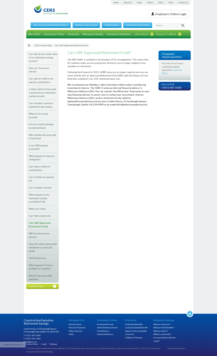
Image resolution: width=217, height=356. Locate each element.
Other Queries (75, 331)
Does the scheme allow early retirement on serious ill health (43, 247)
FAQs (161, 2)
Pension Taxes (75, 324)
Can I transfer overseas (40, 187)
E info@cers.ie (30, 342)
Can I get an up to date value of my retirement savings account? (43, 57)
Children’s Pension (133, 337)
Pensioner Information (119, 34)
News (139, 2)
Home (116, 2)
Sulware (182, 348)
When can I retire (37, 208)
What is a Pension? (161, 324)
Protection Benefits (134, 324)
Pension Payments (77, 327)
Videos (150, 2)
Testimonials (112, 25)
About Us (128, 2)
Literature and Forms (137, 25)
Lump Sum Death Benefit (136, 327)
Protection (73, 34)
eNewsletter (142, 34)
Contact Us (183, 2)
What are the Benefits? (163, 327)
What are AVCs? (160, 331)
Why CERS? (34, 34)
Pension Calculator (86, 25)
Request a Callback (166, 34)
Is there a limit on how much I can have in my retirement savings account (42, 92)
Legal (44, 344)
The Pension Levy (37, 258)
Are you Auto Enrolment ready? (50, 25)
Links (171, 2)
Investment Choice (54, 34)
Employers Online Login (169, 14)
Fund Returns (103, 331)
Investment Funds (105, 324)
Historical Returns (105, 334)
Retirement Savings (93, 34)
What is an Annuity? (162, 334)
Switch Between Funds (107, 327)
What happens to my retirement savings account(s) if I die (39, 198)
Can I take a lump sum (40, 215)
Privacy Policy (32, 344)
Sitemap (53, 344)
